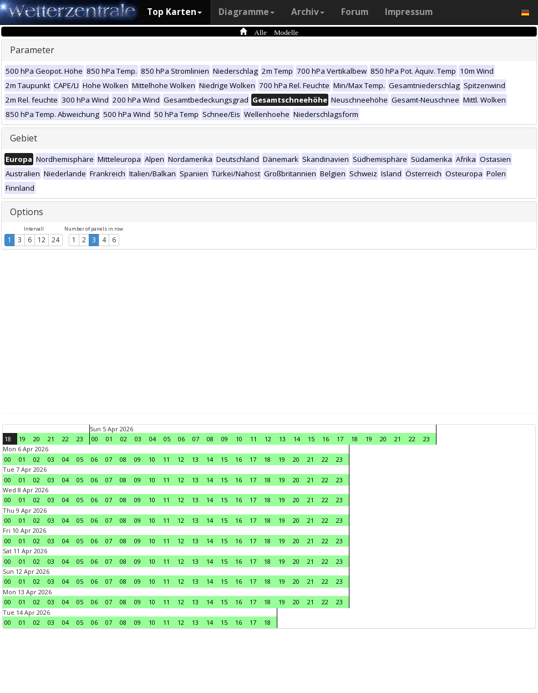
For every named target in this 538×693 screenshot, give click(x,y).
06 (181, 439)
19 (22, 439)
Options (26, 212)
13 (282, 439)
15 (311, 439)
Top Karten (174, 12)
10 (239, 439)
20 (36, 439)
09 (224, 439)
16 (325, 439)
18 (7, 439)
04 (152, 439)
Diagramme (247, 12)
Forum (354, 12)
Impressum (409, 12)
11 (253, 439)
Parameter (32, 50)
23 (80, 439)
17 (340, 439)
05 (167, 439)
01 (109, 439)
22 (65, 439)
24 (55, 239)
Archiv (307, 12)
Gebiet (23, 138)
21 (51, 439)
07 (195, 439)
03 (138, 439)
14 (296, 439)
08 (210, 439)
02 (123, 439)
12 (41, 239)
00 (95, 439)
